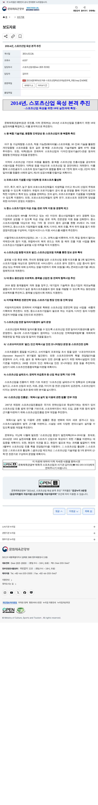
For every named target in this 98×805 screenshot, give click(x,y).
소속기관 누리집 (8, 527)
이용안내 (7, 580)
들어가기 (84, 11)
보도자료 (20, 17)
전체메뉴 (92, 11)
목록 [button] (88, 511)
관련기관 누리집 (8, 533)
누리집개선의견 (63, 602)
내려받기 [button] (28, 85)
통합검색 (76, 11)
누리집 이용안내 (49, 602)
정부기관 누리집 (8, 539)
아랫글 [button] (74, 511)
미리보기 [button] (42, 85)
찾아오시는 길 (9, 584)
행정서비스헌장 (35, 602)
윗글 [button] (59, 511)
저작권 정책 (23, 602)
